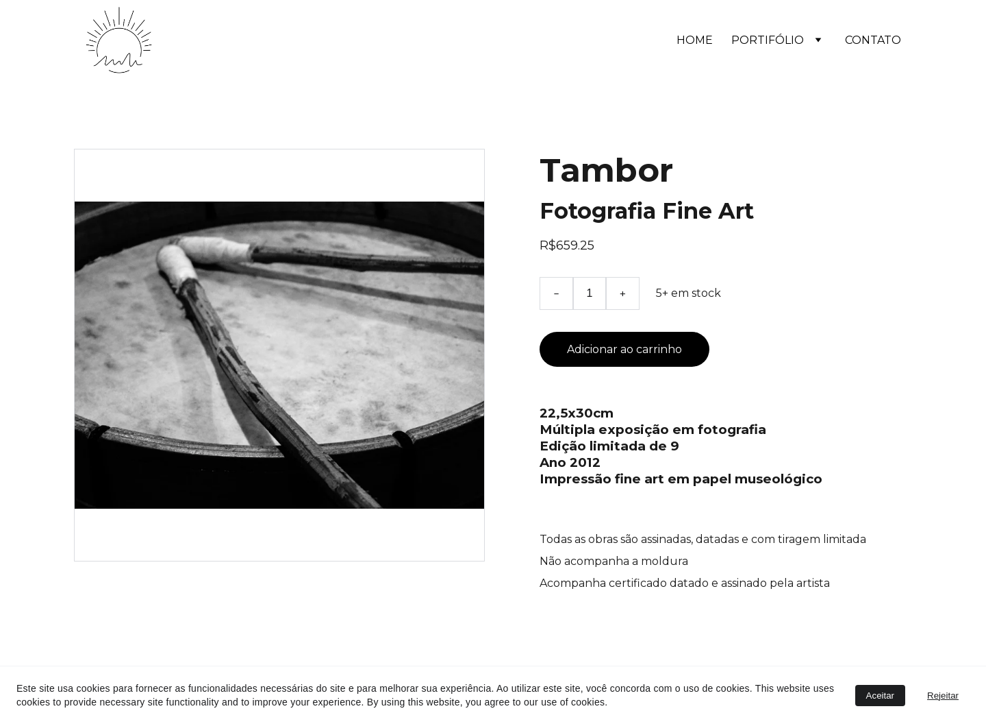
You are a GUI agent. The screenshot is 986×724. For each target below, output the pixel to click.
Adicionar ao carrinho (624, 349)
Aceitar (880, 695)
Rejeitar (943, 695)
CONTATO (873, 40)
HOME (695, 40)
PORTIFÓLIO (767, 40)
